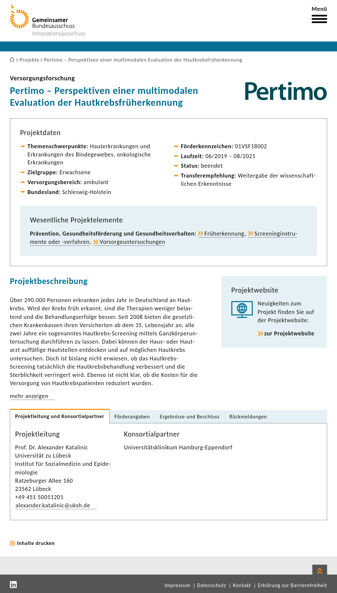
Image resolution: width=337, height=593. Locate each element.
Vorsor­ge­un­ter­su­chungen (132, 241)
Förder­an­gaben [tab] (132, 416)
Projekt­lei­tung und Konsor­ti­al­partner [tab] (59, 416)
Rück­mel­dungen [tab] (248, 416)
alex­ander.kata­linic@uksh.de (52, 505)
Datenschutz (211, 585)
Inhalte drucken (36, 543)
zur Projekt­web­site (289, 333)
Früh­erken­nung (224, 233)
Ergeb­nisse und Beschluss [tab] (190, 416)
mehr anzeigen (29, 396)
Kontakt (242, 585)
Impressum (178, 585)
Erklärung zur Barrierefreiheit (292, 585)
